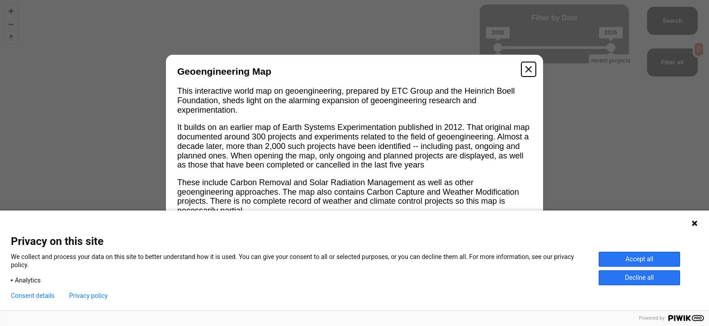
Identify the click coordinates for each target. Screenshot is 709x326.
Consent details (33, 295)
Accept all (639, 259)
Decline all (639, 277)
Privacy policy (88, 295)
